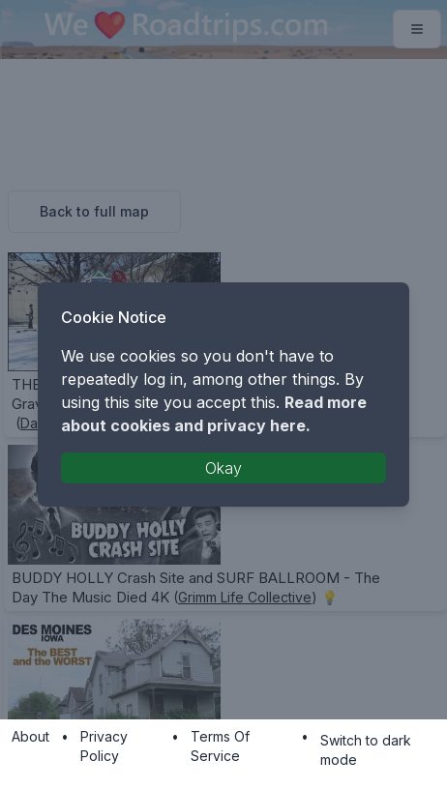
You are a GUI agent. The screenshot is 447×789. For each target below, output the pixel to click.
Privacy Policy (104, 746)
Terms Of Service (220, 746)
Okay (223, 468)
